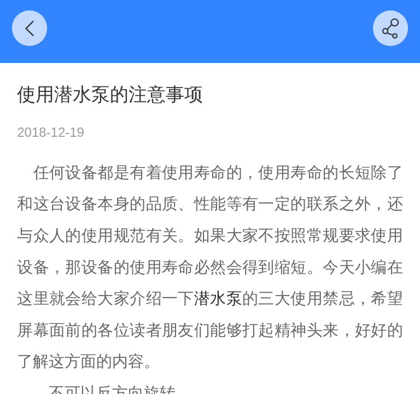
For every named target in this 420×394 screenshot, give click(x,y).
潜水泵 (218, 298)
